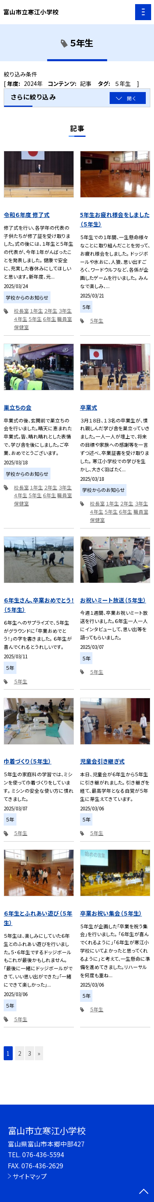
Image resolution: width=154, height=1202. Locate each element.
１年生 (36, 310)
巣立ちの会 (18, 407)
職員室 (64, 318)
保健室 (21, 326)
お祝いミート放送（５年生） (113, 600)
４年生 (21, 318)
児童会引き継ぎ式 (102, 761)
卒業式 (88, 407)
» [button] (39, 1053)
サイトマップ (30, 1176)
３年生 (65, 310)
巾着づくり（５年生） (27, 761)
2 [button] (19, 1053)
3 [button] (29, 1053)
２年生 (50, 310)
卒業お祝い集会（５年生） (111, 913)
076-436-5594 (43, 1154)
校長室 (21, 310)
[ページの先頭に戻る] (143, 1192)
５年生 (35, 318)
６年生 (49, 318)
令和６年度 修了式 (27, 214)
